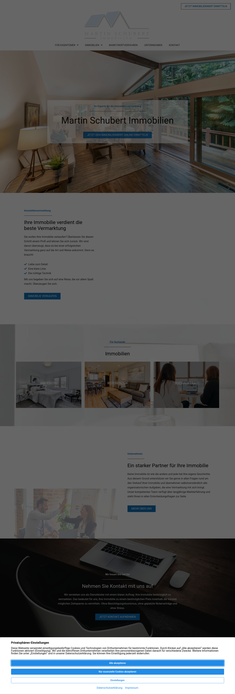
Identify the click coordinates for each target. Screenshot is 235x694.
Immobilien (93, 45)
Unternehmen (153, 45)
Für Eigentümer (66, 45)
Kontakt (174, 45)
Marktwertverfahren (123, 45)
